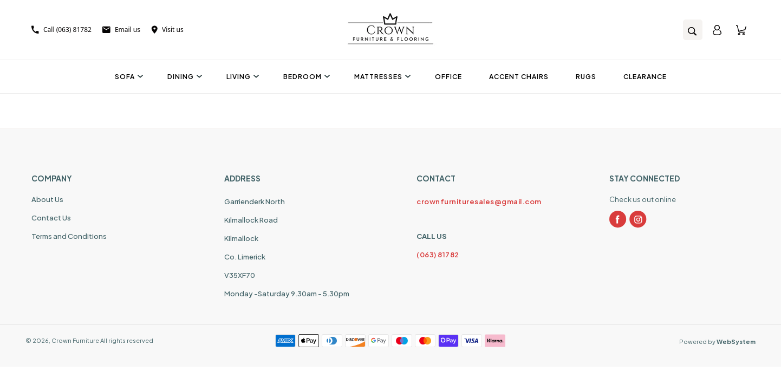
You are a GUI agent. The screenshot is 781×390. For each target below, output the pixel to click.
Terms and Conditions (69, 236)
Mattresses (381, 77)
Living (241, 77)
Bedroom (305, 77)
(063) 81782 (437, 254)
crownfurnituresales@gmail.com (479, 201)
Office (448, 77)
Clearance (645, 77)
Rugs (586, 77)
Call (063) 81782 (61, 29)
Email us (121, 29)
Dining (183, 77)
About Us (47, 199)
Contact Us (51, 217)
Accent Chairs (519, 77)
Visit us (167, 29)
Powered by (717, 341)
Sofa (127, 77)
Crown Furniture (75, 340)
